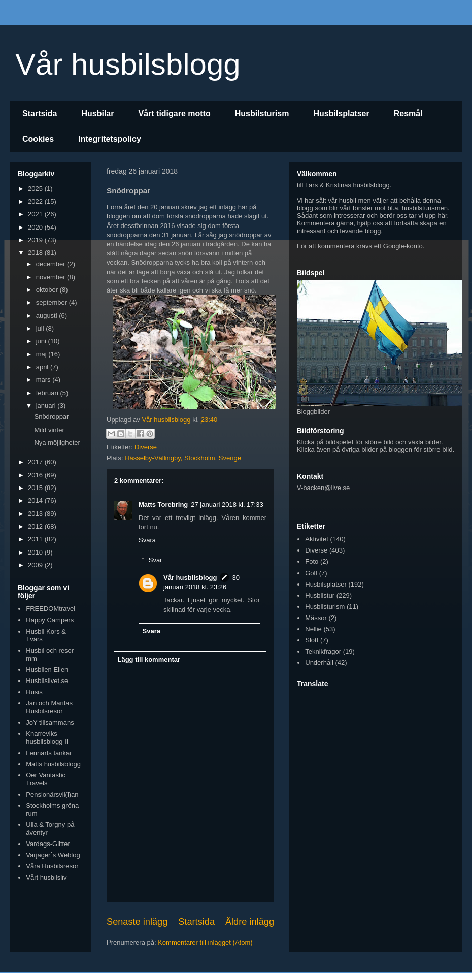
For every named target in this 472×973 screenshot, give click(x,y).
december (51, 264)
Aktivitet (316, 539)
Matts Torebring (163, 504)
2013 (36, 513)
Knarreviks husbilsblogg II (47, 737)
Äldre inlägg (249, 922)
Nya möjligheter (57, 442)
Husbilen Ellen (47, 669)
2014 (36, 500)
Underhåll (319, 662)
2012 (36, 526)
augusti (47, 315)
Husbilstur (319, 595)
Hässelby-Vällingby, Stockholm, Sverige (183, 458)
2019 (36, 240)
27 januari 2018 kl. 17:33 (227, 504)
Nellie (313, 629)
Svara (147, 540)
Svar (155, 560)
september (52, 302)
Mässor (316, 618)
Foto (311, 561)
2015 (36, 488)
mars (44, 379)
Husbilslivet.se (47, 681)
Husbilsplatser (341, 113)
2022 (36, 201)
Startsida (39, 113)
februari (48, 393)
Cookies (38, 139)
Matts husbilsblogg (53, 764)
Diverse (145, 447)
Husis (34, 692)
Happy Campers (50, 620)
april (43, 367)
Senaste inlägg (137, 922)
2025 (36, 188)
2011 (36, 539)
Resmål (408, 113)
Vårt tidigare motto (174, 113)
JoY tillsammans (50, 722)
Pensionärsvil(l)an (52, 794)
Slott (311, 640)
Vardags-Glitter (48, 844)
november (51, 277)
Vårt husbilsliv (46, 877)
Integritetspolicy (109, 139)
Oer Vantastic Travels (45, 779)
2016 (36, 475)
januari (47, 405)
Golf (311, 573)
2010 (36, 552)
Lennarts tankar (49, 753)
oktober (48, 290)
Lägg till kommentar (149, 659)
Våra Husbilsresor (52, 866)
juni (42, 341)
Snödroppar (51, 416)
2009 (36, 565)
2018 (36, 252)
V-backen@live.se (323, 488)
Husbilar (97, 113)
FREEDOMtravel (50, 608)
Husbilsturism (262, 113)
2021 (36, 214)
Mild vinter (49, 430)
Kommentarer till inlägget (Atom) (205, 942)
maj (42, 354)
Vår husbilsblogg (128, 64)
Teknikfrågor (323, 651)
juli (41, 328)
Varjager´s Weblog (53, 855)
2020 (36, 227)
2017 (36, 462)
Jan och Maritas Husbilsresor (49, 707)
